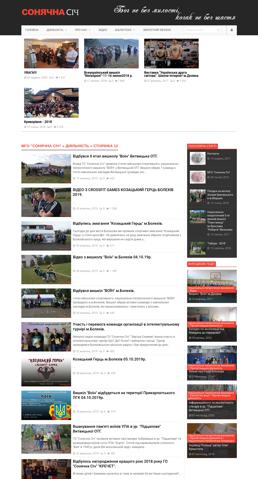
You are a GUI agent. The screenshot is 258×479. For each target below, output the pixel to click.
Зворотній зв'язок (157, 30)
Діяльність (57, 30)
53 (148, 453)
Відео (103, 30)
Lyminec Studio (96, 465)
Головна (31, 30)
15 (122, 453)
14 (113, 453)
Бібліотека (125, 30)
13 (104, 453)
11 (87, 453)
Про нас (83, 30)
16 (131, 453)
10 (78, 453)
